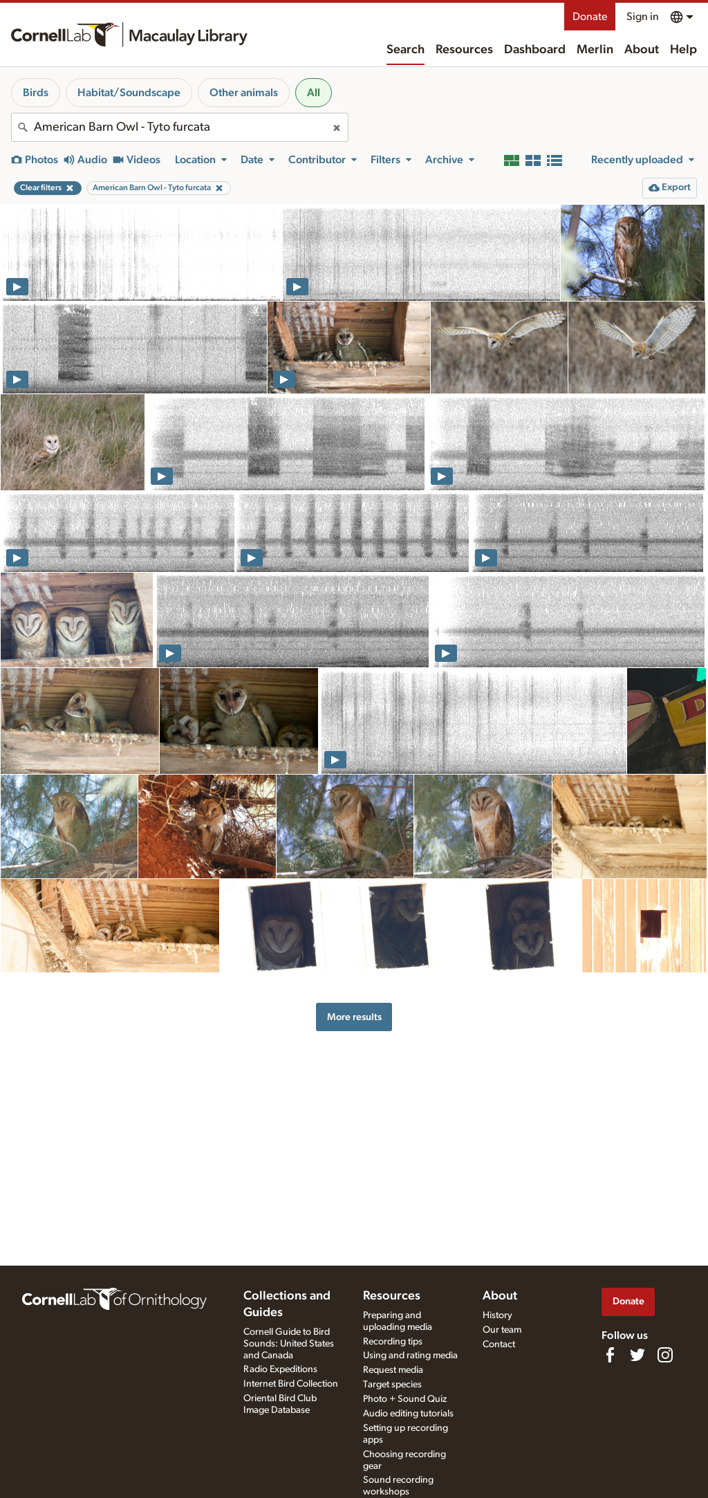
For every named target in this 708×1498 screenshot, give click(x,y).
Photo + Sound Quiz (405, 1399)
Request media (393, 1370)
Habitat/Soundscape (128, 92)
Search (405, 50)
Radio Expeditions (280, 1369)
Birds (35, 92)
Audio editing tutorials (408, 1413)
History (497, 1315)
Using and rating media (410, 1355)
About (641, 50)
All (313, 92)
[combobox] (180, 127)
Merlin (595, 50)
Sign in (642, 16)
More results (354, 1017)
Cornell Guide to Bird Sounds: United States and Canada (288, 1343)
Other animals (243, 92)
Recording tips (392, 1342)
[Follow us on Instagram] (665, 1355)
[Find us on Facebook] (610, 1355)
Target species (392, 1384)
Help (683, 50)
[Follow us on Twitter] (637, 1355)
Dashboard (535, 50)
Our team (502, 1330)
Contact (499, 1344)
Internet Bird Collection (290, 1384)
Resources (464, 50)
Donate (589, 16)
